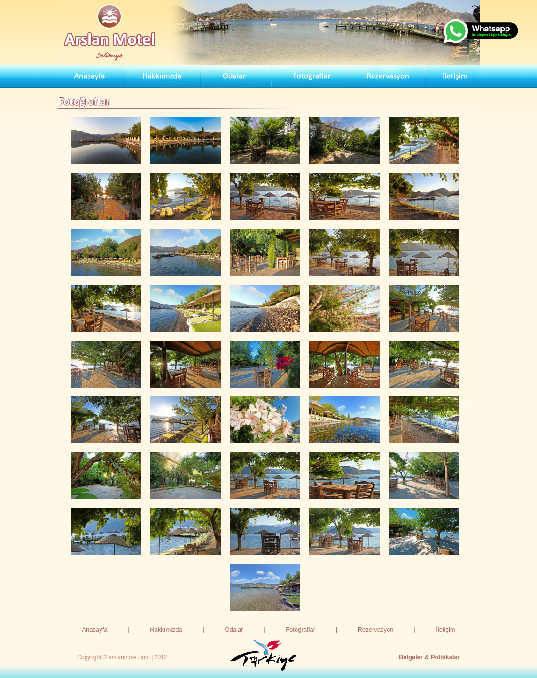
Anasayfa (94, 629)
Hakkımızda (166, 629)
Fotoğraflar (300, 629)
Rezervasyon (376, 629)
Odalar (234, 629)
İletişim (445, 629)
